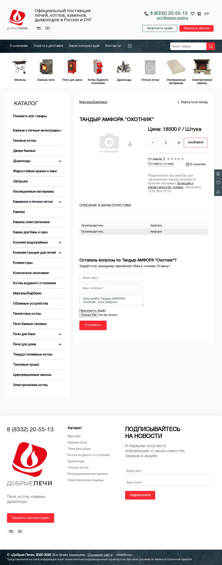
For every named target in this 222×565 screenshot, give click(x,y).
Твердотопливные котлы (32, 354)
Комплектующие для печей (34, 252)
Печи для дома (24, 344)
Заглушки (20, 181)
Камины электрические (31, 222)
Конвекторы (23, 263)
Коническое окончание (31, 273)
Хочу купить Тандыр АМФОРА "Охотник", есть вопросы (111, 300)
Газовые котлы (24, 140)
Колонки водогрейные (30, 242)
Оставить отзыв (160, 163)
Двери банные (24, 151)
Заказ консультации (84, 45)
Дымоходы (21, 161)
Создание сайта (100, 555)
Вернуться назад (194, 102)
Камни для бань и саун (30, 232)
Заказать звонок (196, 28)
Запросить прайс (160, 28)
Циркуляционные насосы (32, 375)
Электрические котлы (30, 385)
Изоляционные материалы (33, 191)
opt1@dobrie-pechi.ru (172, 18)
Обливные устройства (30, 303)
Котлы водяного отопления (34, 283)
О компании (19, 45)
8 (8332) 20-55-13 (168, 13)
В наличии (196, 164)
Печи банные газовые (30, 324)
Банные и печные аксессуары (36, 130)
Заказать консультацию (30, 518)
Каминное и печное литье (33, 201)
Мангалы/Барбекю (27, 293)
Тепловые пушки (26, 364)
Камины (19, 212)
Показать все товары (30, 116)
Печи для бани (24, 334)
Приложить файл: (92, 310)
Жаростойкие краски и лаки (35, 171)
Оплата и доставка (48, 45)
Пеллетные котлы (27, 313)
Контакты (113, 45)
